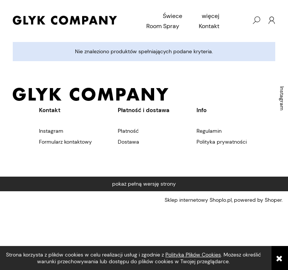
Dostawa (128, 141)
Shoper (273, 199)
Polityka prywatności (221, 141)
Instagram (282, 98)
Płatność (128, 131)
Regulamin (209, 131)
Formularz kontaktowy (65, 141)
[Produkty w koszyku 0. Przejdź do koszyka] (241, 20)
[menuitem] (172, 16)
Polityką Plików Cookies (193, 254)
